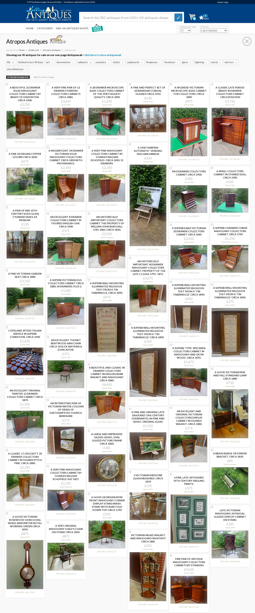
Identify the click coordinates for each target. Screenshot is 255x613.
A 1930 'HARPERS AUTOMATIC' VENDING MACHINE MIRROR (148, 150)
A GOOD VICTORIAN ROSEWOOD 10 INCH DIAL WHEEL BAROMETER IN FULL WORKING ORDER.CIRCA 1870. (25, 523)
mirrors (231, 62)
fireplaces (154, 62)
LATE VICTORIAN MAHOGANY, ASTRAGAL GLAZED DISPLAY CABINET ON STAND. (230, 515)
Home (30, 28)
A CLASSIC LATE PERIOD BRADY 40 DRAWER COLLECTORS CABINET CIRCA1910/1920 (230, 92)
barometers (66, 62)
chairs (118, 62)
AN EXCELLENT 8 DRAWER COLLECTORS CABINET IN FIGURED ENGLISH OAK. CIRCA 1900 (66, 221)
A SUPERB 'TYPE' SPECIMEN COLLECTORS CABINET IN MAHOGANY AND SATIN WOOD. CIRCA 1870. (188, 353)
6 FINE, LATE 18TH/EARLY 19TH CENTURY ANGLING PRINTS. (188, 480)
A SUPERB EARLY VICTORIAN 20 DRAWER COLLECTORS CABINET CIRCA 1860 (189, 231)
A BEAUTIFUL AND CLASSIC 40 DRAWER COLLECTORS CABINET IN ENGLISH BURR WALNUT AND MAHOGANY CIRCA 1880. (107, 374)
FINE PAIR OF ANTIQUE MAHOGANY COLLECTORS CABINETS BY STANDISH (189, 562)
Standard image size (18, 77)
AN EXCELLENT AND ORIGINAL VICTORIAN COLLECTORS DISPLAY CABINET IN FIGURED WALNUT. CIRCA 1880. (188, 417)
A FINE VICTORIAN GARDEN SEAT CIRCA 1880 (25, 275)
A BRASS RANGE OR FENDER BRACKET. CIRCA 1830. (230, 455)
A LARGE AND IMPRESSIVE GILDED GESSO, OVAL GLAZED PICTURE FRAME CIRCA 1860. (107, 439)
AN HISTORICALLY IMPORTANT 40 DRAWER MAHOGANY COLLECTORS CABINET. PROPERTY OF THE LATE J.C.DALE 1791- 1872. (148, 267)
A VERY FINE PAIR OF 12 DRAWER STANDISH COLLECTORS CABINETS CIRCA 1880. (65, 92)
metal (216, 62)
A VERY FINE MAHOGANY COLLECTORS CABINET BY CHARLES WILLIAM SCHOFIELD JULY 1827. (66, 474)
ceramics (103, 62)
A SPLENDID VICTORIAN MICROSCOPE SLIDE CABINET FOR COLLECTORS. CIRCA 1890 (189, 92)
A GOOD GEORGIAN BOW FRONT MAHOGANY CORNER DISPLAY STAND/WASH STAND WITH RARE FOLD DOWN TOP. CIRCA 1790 (107, 503)
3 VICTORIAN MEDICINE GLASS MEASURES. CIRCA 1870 (148, 478)
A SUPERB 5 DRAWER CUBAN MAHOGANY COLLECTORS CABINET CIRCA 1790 (230, 231)
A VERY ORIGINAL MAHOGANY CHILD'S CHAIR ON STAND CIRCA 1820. (66, 529)
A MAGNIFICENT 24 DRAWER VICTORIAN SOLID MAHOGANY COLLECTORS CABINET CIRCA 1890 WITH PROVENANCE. (66, 157)
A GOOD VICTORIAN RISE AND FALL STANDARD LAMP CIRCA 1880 (230, 375)
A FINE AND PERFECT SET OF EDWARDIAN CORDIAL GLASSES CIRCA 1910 (148, 90)
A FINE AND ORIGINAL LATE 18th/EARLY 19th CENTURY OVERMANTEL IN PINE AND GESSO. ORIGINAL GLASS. (148, 417)
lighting (201, 62)
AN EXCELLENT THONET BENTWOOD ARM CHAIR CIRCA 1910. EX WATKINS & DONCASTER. (65, 345)
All (11, 62)
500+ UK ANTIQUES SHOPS (72, 28)
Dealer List (34, 50)
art (50, 62)
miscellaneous (17, 69)
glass (187, 62)
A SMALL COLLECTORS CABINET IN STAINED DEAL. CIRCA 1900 (230, 174)
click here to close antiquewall (102, 55)
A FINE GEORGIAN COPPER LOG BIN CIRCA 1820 (25, 155)
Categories (45, 28)
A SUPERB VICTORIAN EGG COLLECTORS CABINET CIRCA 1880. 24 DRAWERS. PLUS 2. (66, 283)
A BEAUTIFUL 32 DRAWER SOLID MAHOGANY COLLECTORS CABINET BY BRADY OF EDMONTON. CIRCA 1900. (25, 94)
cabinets (85, 62)
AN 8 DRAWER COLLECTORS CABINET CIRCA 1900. (189, 173)
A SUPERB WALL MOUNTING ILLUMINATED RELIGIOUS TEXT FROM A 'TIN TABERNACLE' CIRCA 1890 (148, 332)
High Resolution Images (44, 77)
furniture (172, 62)
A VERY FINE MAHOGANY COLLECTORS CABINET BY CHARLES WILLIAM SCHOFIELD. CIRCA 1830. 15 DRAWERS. (106, 157)
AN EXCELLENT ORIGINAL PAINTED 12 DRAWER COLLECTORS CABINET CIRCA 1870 (25, 395)
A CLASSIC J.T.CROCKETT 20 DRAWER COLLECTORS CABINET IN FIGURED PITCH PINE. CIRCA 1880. (25, 458)
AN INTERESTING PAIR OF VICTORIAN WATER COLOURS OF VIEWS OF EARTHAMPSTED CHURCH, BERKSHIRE (66, 409)
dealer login (222, 2)
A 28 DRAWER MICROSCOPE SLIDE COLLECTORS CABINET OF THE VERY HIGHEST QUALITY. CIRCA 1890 (106, 92)
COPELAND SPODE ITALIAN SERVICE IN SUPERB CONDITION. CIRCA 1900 (24, 333)
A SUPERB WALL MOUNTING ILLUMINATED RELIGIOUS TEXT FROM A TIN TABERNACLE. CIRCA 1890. (107, 288)
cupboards (135, 62)
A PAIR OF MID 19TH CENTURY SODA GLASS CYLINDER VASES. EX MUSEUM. (25, 215)
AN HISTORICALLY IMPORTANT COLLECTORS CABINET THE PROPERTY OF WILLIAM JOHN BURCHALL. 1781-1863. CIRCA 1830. (107, 223)
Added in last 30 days (30, 62)
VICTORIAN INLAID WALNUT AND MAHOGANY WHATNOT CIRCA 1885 (148, 538)
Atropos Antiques (52, 50)
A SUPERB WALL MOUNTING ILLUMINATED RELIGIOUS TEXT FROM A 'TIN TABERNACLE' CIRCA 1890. (189, 289)
